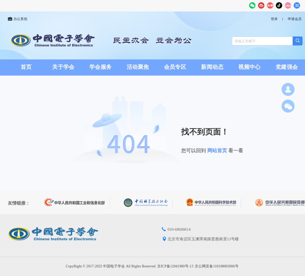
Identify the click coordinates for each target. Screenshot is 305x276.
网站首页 (217, 150)
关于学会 (63, 67)
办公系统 (17, 19)
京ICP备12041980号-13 (175, 266)
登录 (274, 19)
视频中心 (249, 67)
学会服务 (100, 67)
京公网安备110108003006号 (216, 266)
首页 (26, 67)
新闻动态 (212, 67)
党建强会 (287, 67)
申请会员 (295, 19)
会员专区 (175, 67)
